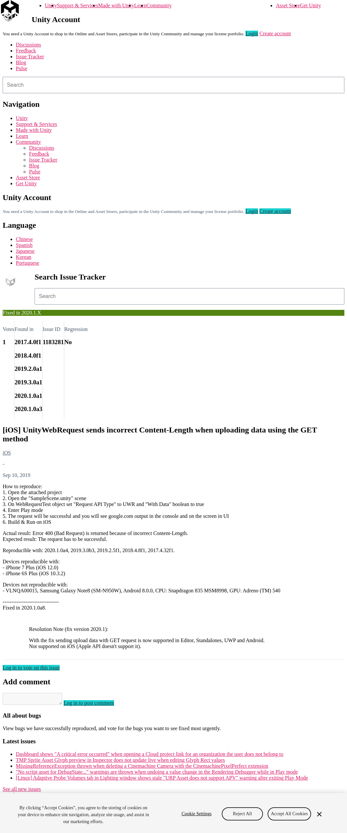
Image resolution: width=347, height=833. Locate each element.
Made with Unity (116, 5)
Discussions (28, 44)
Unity (51, 5)
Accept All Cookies (289, 813)
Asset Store (288, 5)
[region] (173, 813)
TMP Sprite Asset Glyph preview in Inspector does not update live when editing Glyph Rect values (120, 762)
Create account (275, 33)
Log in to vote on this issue (31, 667)
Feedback (26, 50)
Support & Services (77, 5)
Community (158, 5)
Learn (140, 5)
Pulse (21, 68)
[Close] (319, 814)
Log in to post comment (95, 705)
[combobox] (173, 85)
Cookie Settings (197, 813)
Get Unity (310, 5)
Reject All (242, 813)
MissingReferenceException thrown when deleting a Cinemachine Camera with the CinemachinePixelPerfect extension (142, 768)
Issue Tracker (30, 56)
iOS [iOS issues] (7, 453)
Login (252, 33)
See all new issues (22, 791)
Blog (21, 62)
